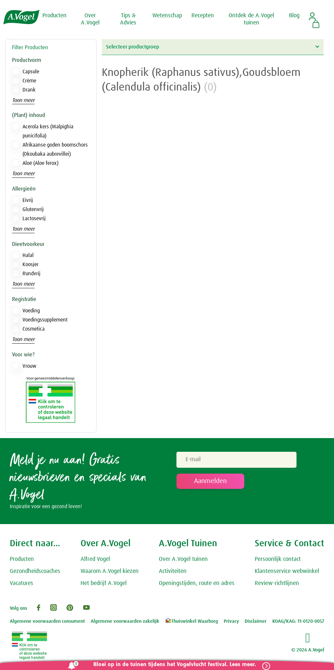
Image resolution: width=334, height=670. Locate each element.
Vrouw (29, 366)
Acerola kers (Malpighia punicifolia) (48, 131)
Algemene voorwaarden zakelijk (125, 622)
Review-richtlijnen (277, 584)
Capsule (31, 71)
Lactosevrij (34, 218)
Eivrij (28, 200)
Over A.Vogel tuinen (183, 560)
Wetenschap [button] (167, 16)
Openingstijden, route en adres (197, 584)
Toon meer (23, 100)
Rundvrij (31, 273)
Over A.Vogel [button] (90, 19)
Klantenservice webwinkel (287, 572)
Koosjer (30, 264)
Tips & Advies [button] (128, 19)
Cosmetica (34, 329)
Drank (29, 90)
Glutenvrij (33, 209)
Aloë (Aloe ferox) (40, 163)
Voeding (31, 310)
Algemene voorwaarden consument (47, 622)
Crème (29, 80)
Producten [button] (54, 16)
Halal (28, 255)
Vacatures (21, 584)
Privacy (231, 622)
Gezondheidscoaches (35, 572)
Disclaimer (255, 622)
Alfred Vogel (95, 560)
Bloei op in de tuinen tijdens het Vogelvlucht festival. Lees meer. (173, 664)
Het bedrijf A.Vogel (104, 584)
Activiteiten (173, 572)
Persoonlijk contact (278, 560)
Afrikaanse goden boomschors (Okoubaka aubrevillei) (55, 149)
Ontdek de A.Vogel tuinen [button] (251, 19)
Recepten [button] (202, 16)
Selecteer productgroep (212, 47)
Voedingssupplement (45, 319)
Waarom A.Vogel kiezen (110, 572)
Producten (22, 560)
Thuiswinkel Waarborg (191, 622)
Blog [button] (294, 16)
